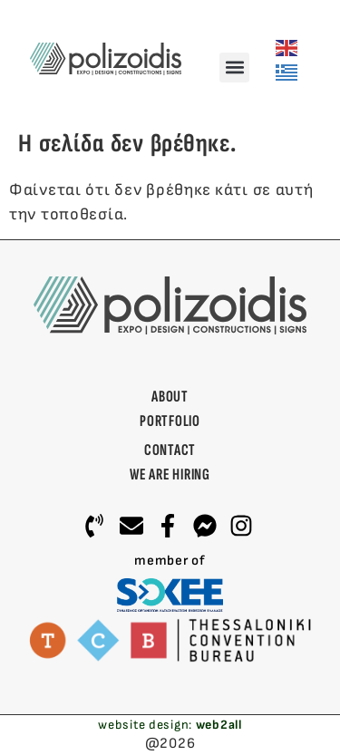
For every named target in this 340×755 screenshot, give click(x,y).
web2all (219, 724)
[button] (234, 67)
